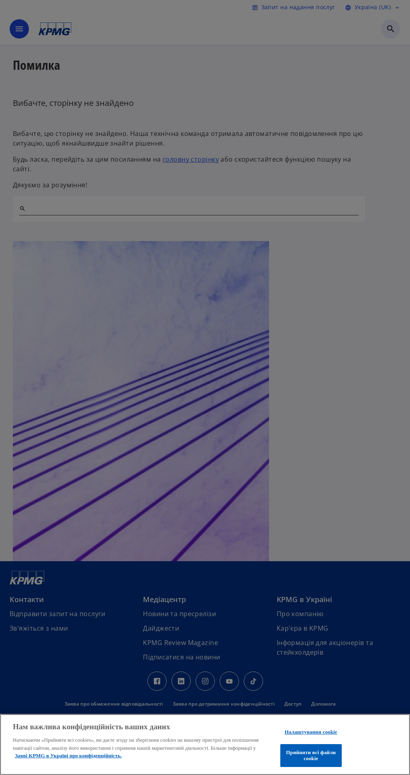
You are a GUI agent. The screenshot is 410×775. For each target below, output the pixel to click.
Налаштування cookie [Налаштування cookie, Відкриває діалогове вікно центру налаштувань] (311, 732)
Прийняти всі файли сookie (311, 755)
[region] (205, 744)
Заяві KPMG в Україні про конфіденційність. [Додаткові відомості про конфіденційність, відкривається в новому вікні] (68, 756)
